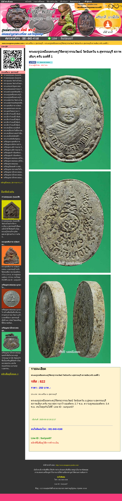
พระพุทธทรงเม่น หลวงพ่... (13, 108)
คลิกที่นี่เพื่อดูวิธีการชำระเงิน (45, 442)
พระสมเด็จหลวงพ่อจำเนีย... (13, 133)
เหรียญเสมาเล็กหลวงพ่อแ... (13, 178)
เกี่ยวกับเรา (64, 2)
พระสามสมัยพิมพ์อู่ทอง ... (13, 139)
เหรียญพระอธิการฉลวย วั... (13, 147)
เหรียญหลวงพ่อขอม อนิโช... (14, 158)
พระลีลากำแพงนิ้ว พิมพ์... (13, 114)
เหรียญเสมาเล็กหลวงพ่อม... (13, 172)
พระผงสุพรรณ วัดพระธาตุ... (13, 100)
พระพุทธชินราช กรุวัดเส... (13, 106)
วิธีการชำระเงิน (52, 2)
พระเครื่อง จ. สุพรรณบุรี (34, 43)
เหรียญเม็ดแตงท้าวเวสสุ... (13, 166)
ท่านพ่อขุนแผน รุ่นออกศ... (13, 75)
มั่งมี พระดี (38, 470)
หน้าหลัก (28, 2)
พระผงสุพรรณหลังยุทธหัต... (13, 103)
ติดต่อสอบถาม (75, 2)
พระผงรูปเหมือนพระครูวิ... (13, 94)
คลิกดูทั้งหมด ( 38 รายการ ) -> (11, 183)
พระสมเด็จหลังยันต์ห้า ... (12, 136)
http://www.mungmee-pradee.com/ (67, 465)
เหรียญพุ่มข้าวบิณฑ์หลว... (13, 153)
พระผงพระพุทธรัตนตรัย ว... (13, 92)
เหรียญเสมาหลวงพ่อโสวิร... (13, 169)
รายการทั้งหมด (39, 2)
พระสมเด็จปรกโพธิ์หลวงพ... (14, 130)
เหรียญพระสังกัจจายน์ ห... (13, 144)
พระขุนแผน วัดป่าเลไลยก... (13, 81)
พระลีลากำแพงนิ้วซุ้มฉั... (12, 119)
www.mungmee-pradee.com (13, 43)
